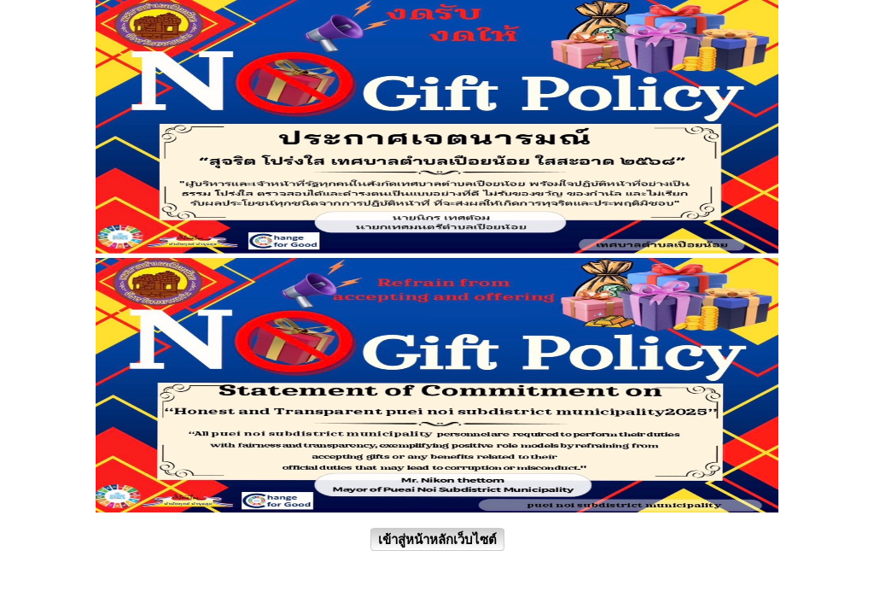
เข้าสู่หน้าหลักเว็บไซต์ (437, 539)
